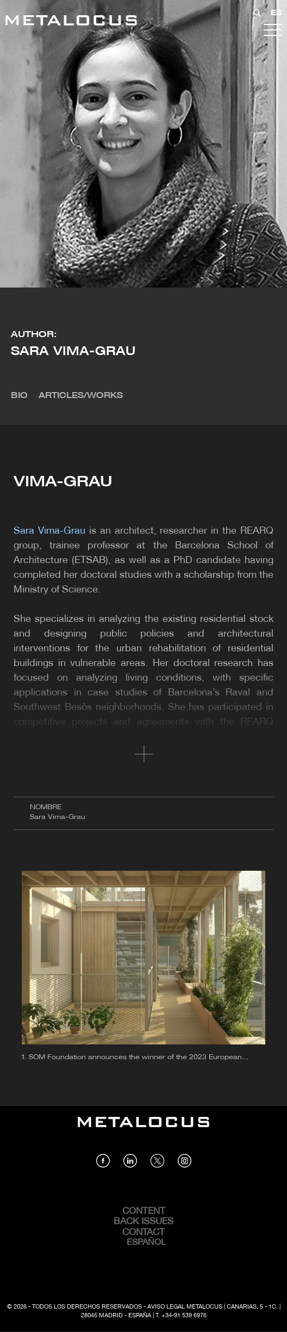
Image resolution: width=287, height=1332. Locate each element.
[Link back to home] (71, 22)
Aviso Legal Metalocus (184, 1307)
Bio (19, 396)
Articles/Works (81, 396)
